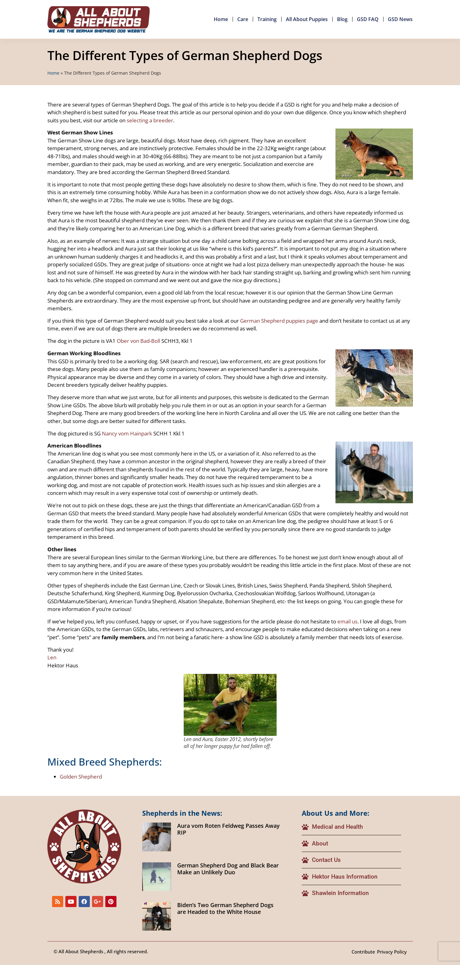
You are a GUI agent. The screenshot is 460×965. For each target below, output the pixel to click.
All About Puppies (307, 19)
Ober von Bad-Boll (138, 340)
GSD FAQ (368, 19)
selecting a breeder (150, 120)
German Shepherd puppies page (279, 320)
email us (347, 621)
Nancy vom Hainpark (127, 433)
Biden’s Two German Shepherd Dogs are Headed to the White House (225, 908)
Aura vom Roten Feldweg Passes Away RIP (228, 829)
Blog (342, 19)
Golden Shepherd (81, 776)
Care (242, 19)
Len (51, 657)
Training (267, 19)
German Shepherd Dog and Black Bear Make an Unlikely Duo (228, 869)
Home (221, 19)
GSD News (400, 19)
